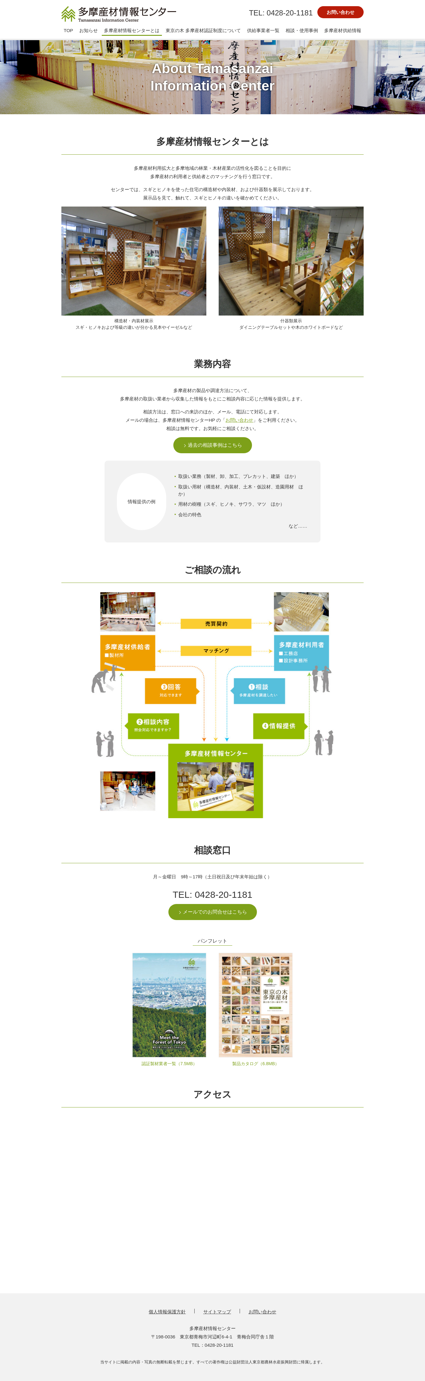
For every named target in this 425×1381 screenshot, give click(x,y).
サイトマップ (217, 1311)
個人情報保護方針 (167, 1311)
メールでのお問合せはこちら (215, 911)
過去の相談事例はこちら (215, 445)
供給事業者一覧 (263, 30)
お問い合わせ (340, 12)
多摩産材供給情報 (342, 30)
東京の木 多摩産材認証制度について (203, 30)
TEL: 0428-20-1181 (213, 894)
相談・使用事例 (302, 30)
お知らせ (88, 30)
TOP (68, 30)
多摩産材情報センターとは (131, 30)
